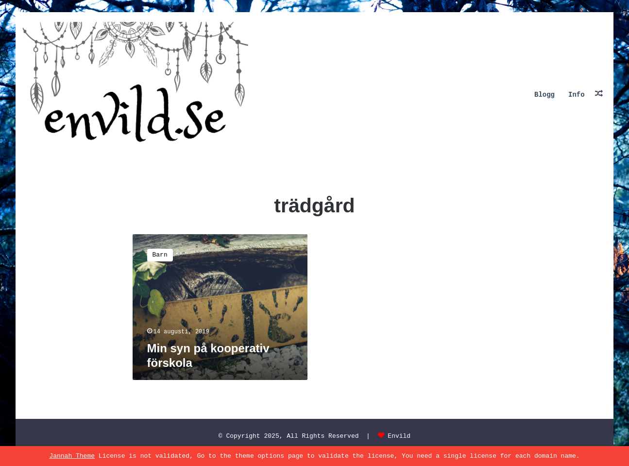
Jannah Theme (72, 456)
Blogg (544, 95)
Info (576, 95)
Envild (399, 436)
